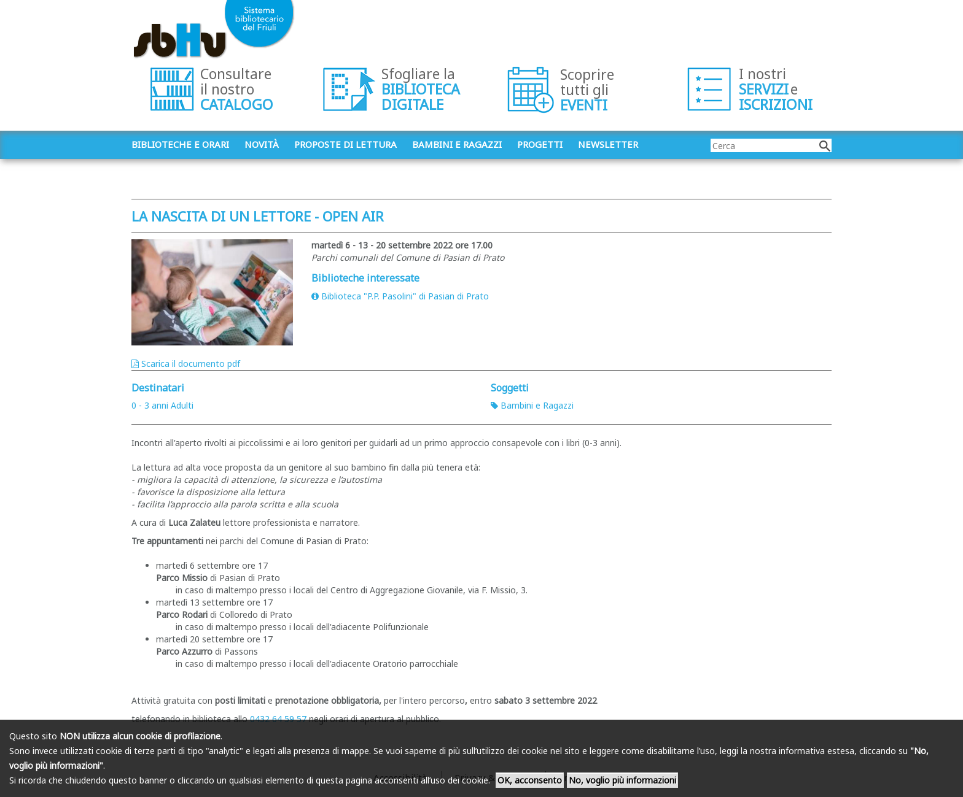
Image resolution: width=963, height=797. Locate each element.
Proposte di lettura (345, 144)
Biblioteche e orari (180, 144)
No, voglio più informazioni (622, 780)
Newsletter (608, 144)
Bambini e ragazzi (457, 144)
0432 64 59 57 (278, 719)
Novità (261, 144)
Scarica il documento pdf (185, 363)
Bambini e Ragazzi (532, 405)
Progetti (540, 144)
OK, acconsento (529, 780)
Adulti (182, 405)
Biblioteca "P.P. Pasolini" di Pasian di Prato (400, 296)
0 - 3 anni (149, 405)
